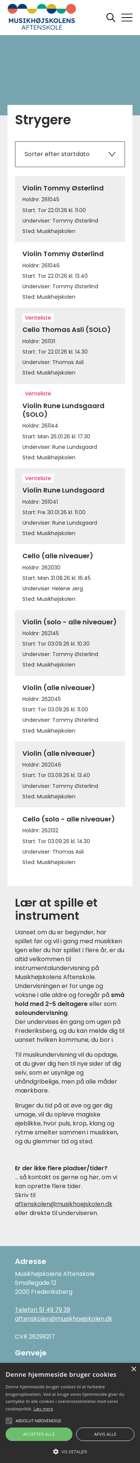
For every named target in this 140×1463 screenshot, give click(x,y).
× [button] (133, 1369)
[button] (70, 1451)
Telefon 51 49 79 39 (42, 1309)
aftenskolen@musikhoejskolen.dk (63, 1204)
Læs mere (43, 1408)
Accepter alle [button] (39, 1434)
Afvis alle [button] (105, 1434)
